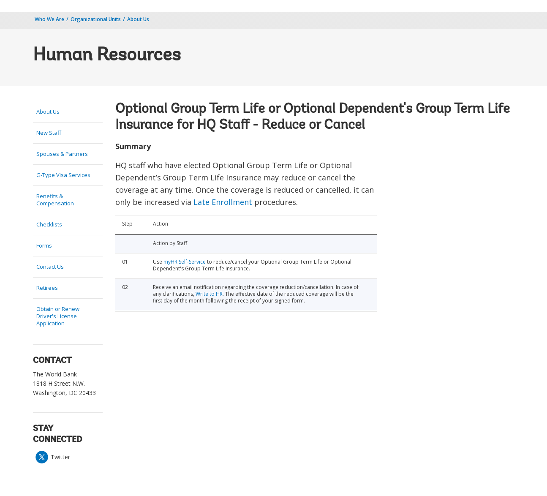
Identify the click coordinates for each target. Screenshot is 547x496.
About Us (138, 19)
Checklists (49, 224)
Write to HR (209, 293)
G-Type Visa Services (63, 175)
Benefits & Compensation (55, 199)
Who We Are (49, 19)
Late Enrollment (222, 202)
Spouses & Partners (62, 154)
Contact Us (50, 266)
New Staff (48, 132)
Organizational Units (96, 19)
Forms (44, 245)
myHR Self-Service (184, 261)
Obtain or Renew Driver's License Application (57, 316)
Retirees (47, 288)
